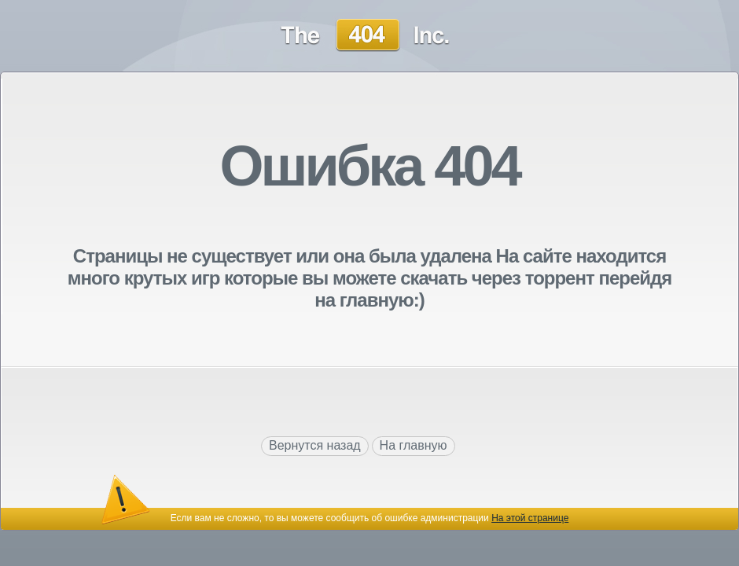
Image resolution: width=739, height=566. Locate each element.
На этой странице (529, 518)
